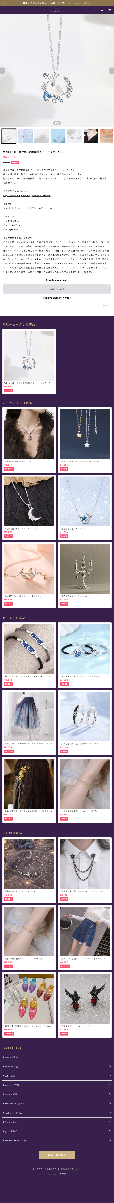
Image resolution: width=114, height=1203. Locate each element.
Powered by (57, 1174)
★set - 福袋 (8, 1076)
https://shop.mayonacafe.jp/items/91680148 (27, 195)
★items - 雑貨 (9, 1094)
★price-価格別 (10, 1066)
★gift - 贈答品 (10, 1131)
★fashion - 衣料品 (12, 1113)
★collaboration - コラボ (15, 1140)
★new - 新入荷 (10, 1057)
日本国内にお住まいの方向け (57, 298)
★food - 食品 (9, 1122)
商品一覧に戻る (57, 1155)
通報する (107, 305)
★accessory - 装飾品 (13, 1103)
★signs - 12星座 (10, 1085)
